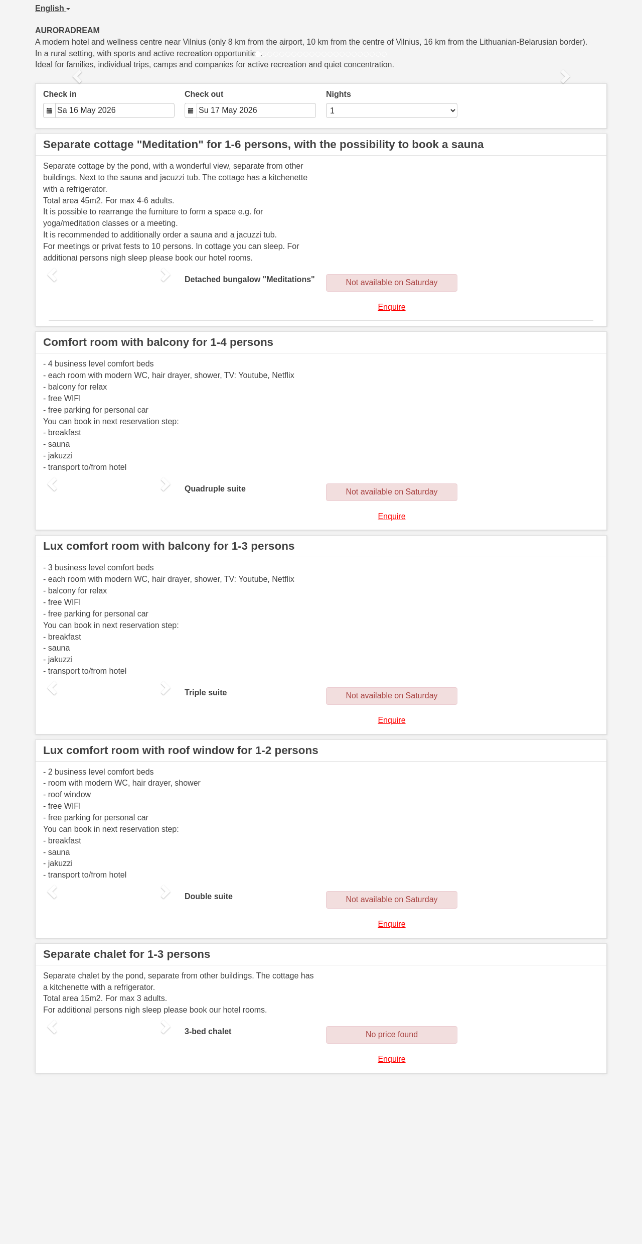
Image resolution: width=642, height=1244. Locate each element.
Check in (60, 94)
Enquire (391, 307)
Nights (338, 94)
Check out (204, 94)
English (52, 8)
